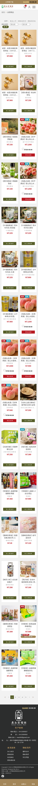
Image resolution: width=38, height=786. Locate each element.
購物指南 (10, 754)
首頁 (3, 12)
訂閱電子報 (9, 2)
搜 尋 (5, 27)
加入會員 (10, 751)
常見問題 (26, 757)
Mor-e (17, 769)
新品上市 (13, 21)
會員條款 (10, 757)
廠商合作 (26, 751)
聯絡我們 (26, 754)
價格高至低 (32, 21)
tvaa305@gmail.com (23, 737)
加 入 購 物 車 (11, 66)
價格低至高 (22, 21)
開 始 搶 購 (28, 155)
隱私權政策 (11, 760)
